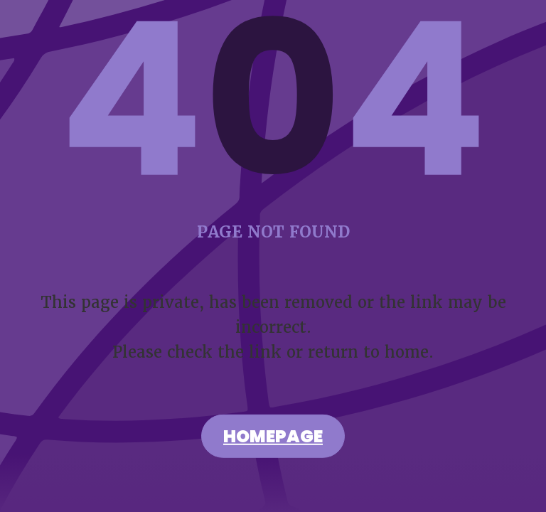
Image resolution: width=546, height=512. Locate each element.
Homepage (273, 438)
